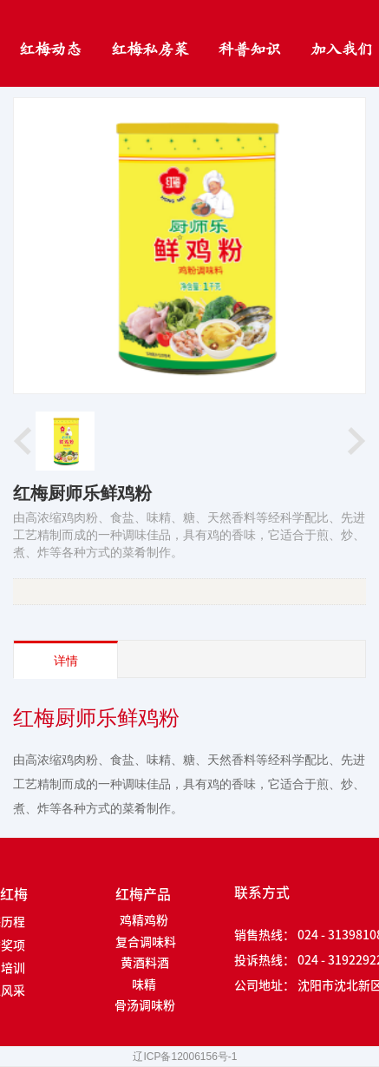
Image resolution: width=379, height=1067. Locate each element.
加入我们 (341, 49)
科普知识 (250, 49)
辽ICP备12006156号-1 (185, 1057)
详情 (66, 661)
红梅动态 (50, 49)
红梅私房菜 (150, 49)
